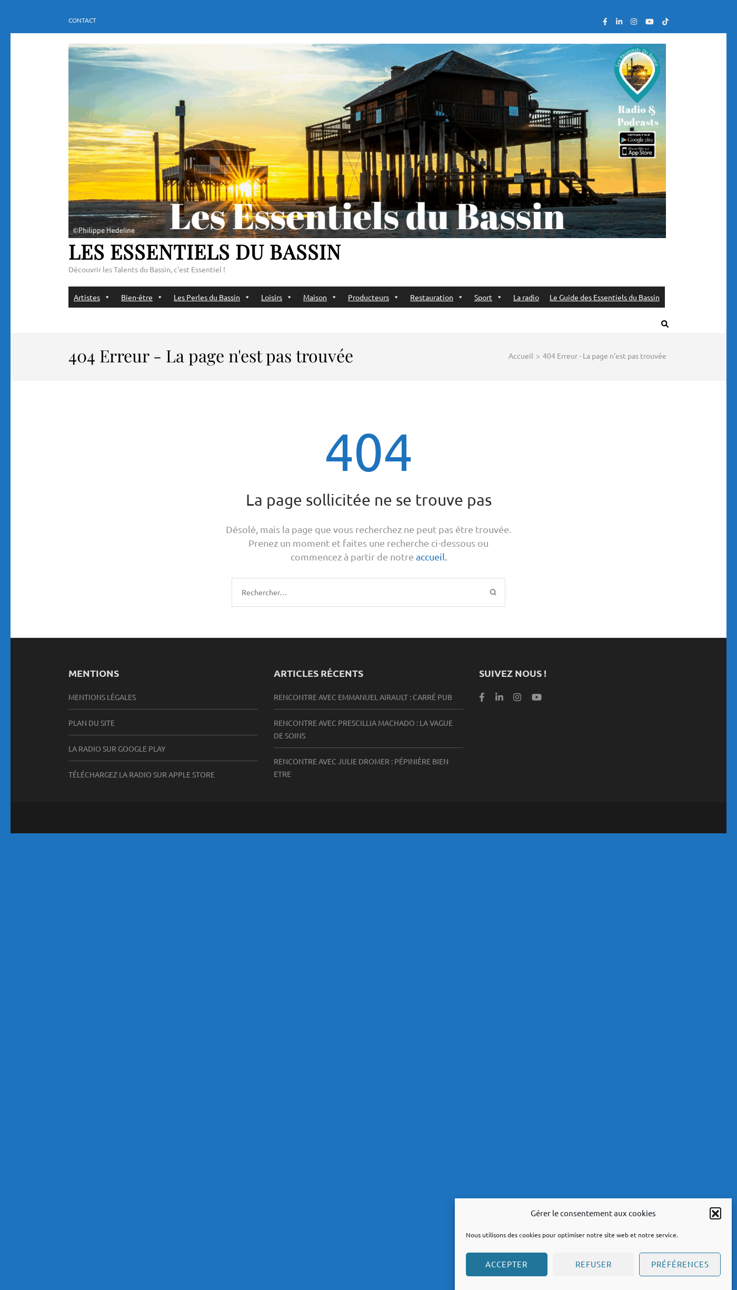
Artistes (92, 297)
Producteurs (374, 297)
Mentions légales (102, 697)
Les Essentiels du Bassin (204, 251)
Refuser (593, 1273)
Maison (320, 297)
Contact (82, 20)
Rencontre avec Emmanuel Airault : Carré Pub (363, 697)
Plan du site (91, 722)
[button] (715, 1221)
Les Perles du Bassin (212, 297)
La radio (526, 297)
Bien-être (142, 297)
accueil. (431, 556)
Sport (488, 297)
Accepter (506, 1273)
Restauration (437, 297)
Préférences (680, 1273)
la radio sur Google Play (116, 748)
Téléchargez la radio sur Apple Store (141, 774)
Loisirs (277, 297)
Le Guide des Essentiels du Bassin (605, 297)
